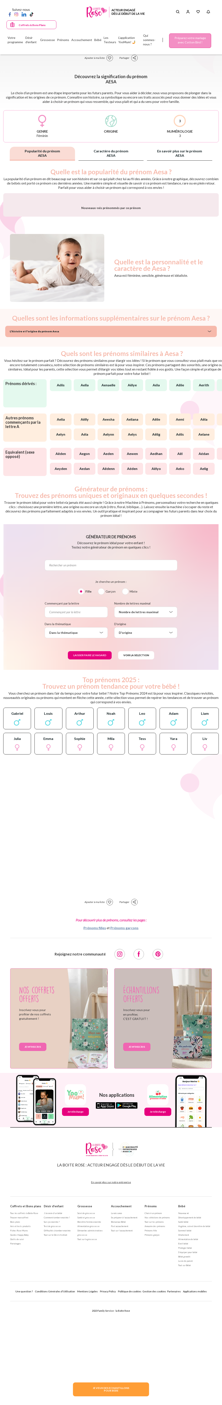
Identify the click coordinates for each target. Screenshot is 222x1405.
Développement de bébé (189, 1319)
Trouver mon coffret (19, 1319)
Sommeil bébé (184, 1332)
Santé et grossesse (86, 1319)
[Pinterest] (158, 1055)
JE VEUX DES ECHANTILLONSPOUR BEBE (111, 1389)
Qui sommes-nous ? (149, 40)
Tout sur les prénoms (154, 1323)
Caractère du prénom (111, 153)
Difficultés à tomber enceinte (57, 1332)
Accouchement (121, 1307)
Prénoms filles (94, 1029)
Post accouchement (119, 1327)
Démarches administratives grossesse (90, 1334)
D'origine (120, 725)
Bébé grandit (184, 1358)
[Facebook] (10, 14)
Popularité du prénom (42, 153)
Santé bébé (183, 1323)
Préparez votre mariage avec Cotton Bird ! (190, 40)
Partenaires (174, 1392)
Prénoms (151, 1307)
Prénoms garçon (152, 1336)
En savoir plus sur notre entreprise (111, 1283)
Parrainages (15, 1345)
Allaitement (183, 1336)
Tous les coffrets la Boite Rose (24, 1314)
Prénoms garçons (124, 1029)
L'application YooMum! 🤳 (127, 40)
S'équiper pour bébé (187, 1353)
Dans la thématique (58, 725)
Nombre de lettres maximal (132, 705)
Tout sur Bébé (184, 1366)
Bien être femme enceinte (89, 1323)
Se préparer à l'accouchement (124, 1319)
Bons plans (15, 1323)
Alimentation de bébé (188, 1340)
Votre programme (15, 40)
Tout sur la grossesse (87, 1340)
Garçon (111, 693)
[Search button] (177, 12)
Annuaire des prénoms (155, 1327)
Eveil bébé (183, 1345)
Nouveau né (183, 1314)
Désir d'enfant (54, 1307)
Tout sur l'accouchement (122, 1332)
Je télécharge (75, 1213)
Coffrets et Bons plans (25, 1307)
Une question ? (24, 1392)
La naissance (116, 1314)
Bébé (181, 1307)
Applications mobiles (195, 1392)
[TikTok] (31, 14)
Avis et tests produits (20, 1327)
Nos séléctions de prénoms (157, 1319)
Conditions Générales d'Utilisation (55, 1392)
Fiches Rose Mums (19, 1332)
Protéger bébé (185, 1349)
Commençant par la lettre (62, 705)
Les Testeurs (110, 40)
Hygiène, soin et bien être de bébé (194, 1327)
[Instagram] (16, 14)
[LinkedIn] (24, 14)
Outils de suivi (17, 1340)
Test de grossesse (52, 1327)
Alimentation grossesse (88, 1327)
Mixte (133, 693)
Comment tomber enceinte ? (57, 1319)
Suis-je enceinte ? (52, 1323)
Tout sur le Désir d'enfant (55, 1336)
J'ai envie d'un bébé (53, 1314)
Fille (88, 693)
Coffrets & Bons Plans (32, 25)
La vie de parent (185, 1362)
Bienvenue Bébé (118, 1323)
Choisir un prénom (153, 1314)
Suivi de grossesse (86, 1314)
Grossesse (84, 1307)
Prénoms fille (151, 1332)
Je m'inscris (32, 1148)
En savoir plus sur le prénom (179, 153)
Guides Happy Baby (19, 1336)
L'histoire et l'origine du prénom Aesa (34, 432)
